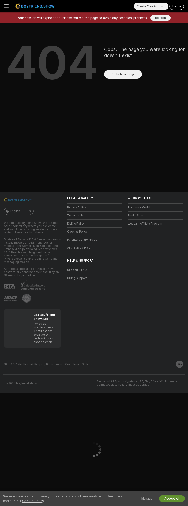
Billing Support (77, 278)
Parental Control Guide (82, 239)
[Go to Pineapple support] (26, 298)
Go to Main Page (123, 74)
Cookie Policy (33, 501)
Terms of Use (76, 215)
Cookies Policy (77, 231)
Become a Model (139, 207)
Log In (176, 6)
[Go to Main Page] (36, 6)
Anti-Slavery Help (78, 247)
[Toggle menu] (6, 6)
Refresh (160, 18)
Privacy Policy (76, 207)
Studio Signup (137, 215)
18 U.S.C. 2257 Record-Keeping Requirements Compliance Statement (49, 364)
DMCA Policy (76, 223)
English (18, 211)
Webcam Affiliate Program (145, 223)
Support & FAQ (77, 270)
